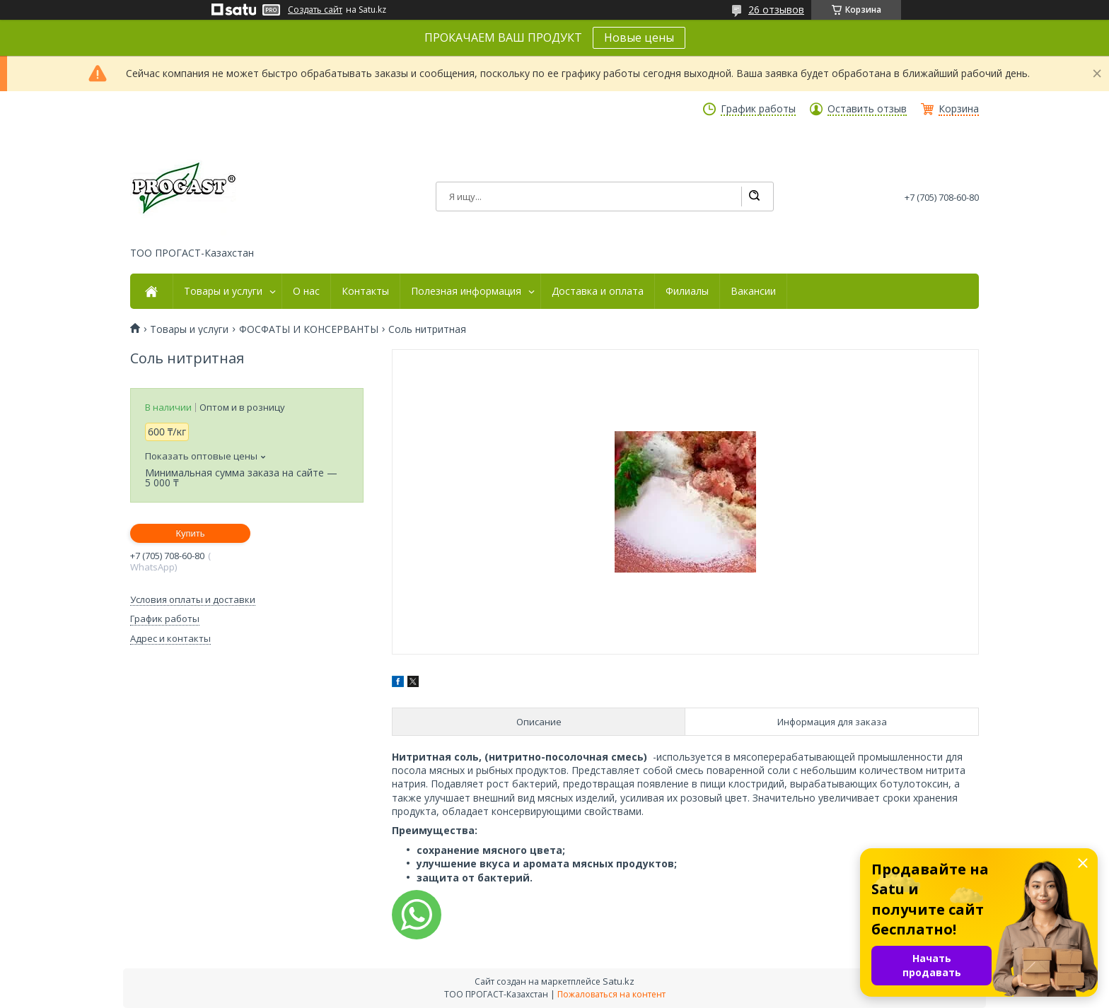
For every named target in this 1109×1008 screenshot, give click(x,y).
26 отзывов (776, 9)
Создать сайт (315, 10)
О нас (306, 291)
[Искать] (754, 196)
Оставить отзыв (867, 108)
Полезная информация (466, 291)
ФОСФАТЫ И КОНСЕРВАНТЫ (308, 329)
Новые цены (639, 37)
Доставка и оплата (598, 291)
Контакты (365, 291)
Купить (189, 533)
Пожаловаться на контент (611, 994)
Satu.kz (618, 981)
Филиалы (687, 291)
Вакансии (753, 291)
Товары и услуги (223, 291)
